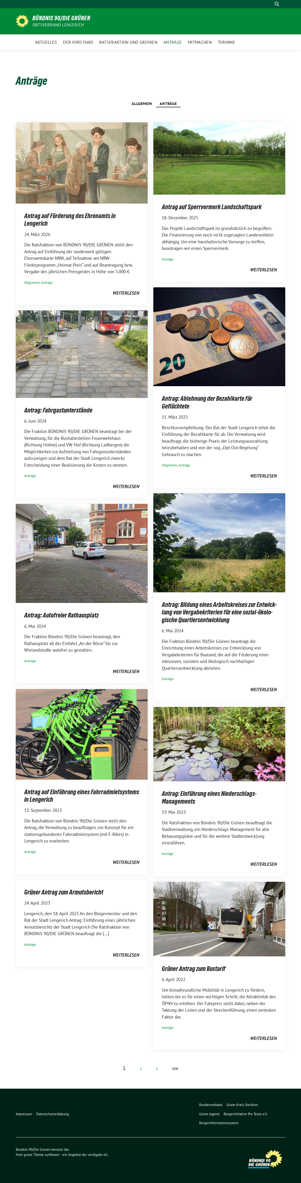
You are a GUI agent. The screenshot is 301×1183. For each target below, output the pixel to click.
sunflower (52, 1154)
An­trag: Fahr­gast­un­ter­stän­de (58, 410)
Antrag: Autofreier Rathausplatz (61, 615)
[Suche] (270, 4)
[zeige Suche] (276, 4)
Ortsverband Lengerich (58, 25)
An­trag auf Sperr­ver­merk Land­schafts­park (211, 207)
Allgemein (142, 103)
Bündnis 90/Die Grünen (61, 18)
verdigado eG (97, 1154)
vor (175, 1069)
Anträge (168, 103)
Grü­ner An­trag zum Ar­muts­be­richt (63, 892)
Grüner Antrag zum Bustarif (194, 968)
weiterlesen (126, 293)
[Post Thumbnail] (82, 162)
